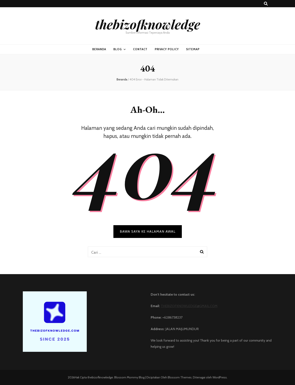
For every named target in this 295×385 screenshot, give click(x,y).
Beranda (99, 49)
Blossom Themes (179, 377)
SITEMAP (193, 49)
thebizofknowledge (147, 24)
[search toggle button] (266, 4)
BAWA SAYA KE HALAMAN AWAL (147, 231)
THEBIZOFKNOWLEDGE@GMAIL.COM (189, 306)
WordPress (220, 377)
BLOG (117, 49)
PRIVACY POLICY (167, 49)
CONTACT (140, 49)
